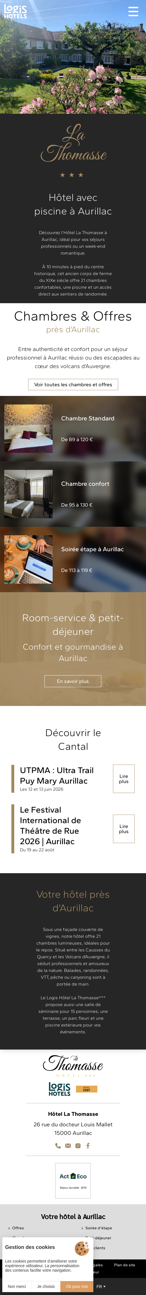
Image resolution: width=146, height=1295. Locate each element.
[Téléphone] (58, 1146)
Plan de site (124, 1265)
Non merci (17, 1286)
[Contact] (78, 1146)
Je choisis (46, 1286)
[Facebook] (88, 1146)
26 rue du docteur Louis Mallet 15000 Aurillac (73, 1128)
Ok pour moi (77, 1286)
